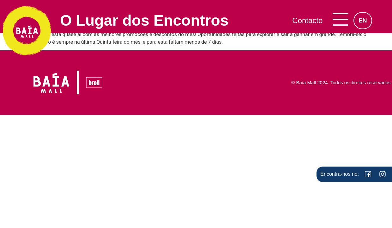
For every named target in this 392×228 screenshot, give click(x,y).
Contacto (307, 20)
